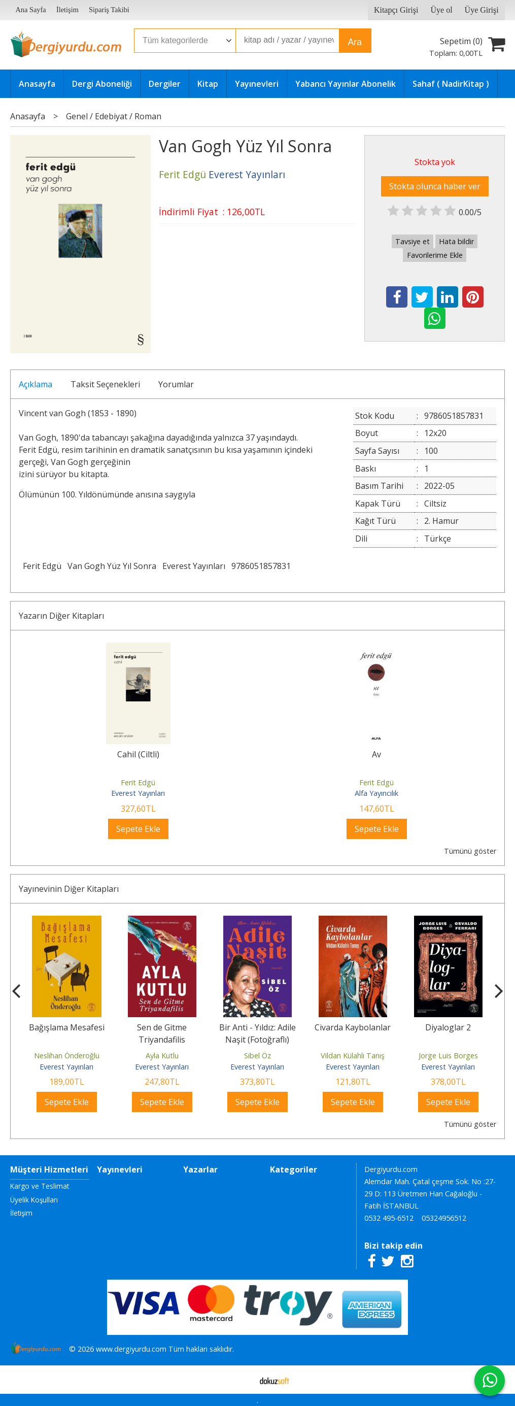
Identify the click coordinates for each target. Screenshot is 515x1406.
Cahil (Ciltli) (138, 754)
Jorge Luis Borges (448, 1055)
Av (376, 754)
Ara (355, 42)
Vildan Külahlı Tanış (353, 1055)
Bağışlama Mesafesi (67, 1027)
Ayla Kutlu (162, 1055)
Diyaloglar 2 (448, 1027)
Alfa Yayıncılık (376, 793)
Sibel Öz (257, 1055)
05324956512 (444, 1218)
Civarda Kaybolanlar (353, 1027)
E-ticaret (241, 1379)
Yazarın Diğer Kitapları (61, 615)
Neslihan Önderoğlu (66, 1055)
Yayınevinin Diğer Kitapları (69, 888)
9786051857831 (261, 566)
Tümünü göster (470, 851)
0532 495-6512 (389, 1218)
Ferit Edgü (42, 566)
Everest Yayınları (193, 566)
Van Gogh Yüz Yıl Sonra (111, 566)
